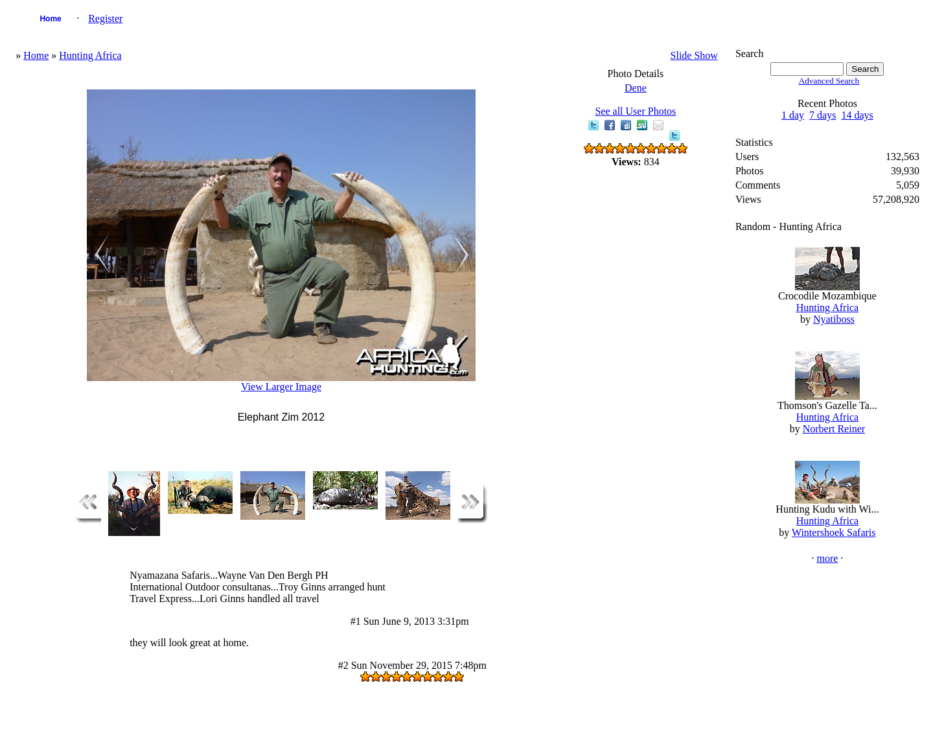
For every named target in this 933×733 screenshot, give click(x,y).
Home (50, 18)
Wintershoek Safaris (834, 532)
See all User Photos (635, 111)
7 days (822, 115)
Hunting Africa (90, 55)
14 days (857, 115)
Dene (636, 87)
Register (105, 18)
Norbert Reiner (834, 428)
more (827, 558)
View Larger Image (281, 386)
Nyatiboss (834, 319)
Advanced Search (829, 81)
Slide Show (694, 55)
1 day (792, 115)
